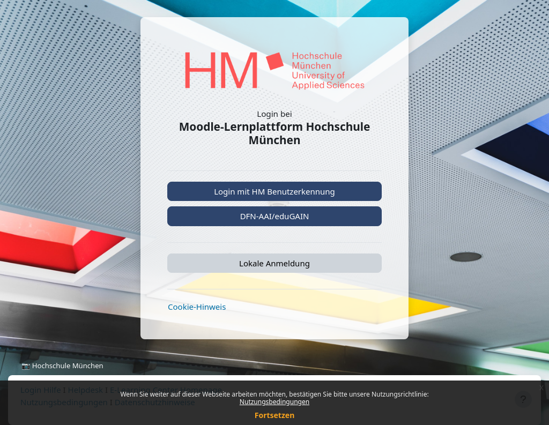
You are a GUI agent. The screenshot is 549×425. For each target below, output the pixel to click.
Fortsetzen (275, 415)
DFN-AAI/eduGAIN (274, 216)
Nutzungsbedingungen (274, 401)
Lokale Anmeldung (274, 263)
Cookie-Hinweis (197, 306)
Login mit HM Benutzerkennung (274, 191)
